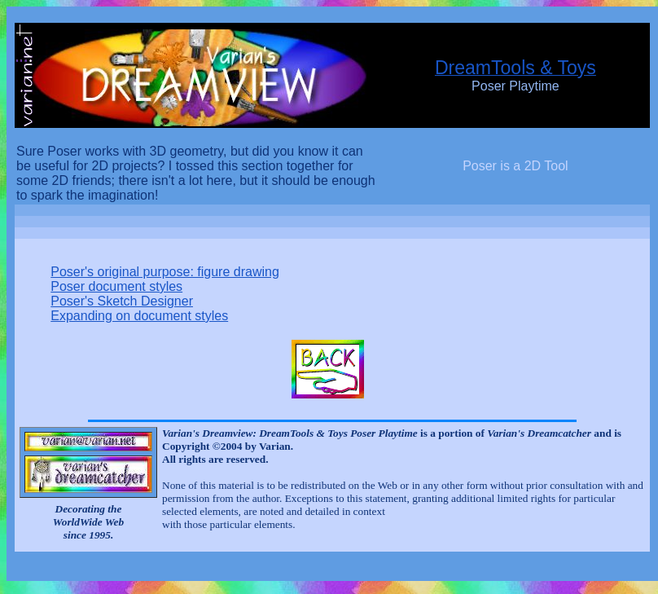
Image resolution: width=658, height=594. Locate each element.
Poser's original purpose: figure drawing (164, 272)
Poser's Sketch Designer (121, 301)
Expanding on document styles (139, 316)
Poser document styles (116, 286)
